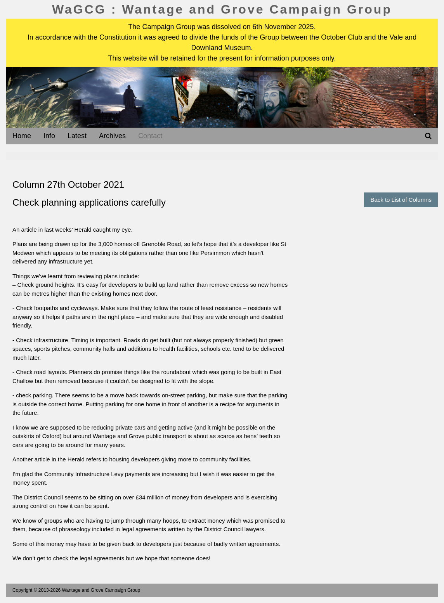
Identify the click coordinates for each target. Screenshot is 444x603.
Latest (77, 136)
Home (21, 136)
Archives (112, 136)
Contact (150, 136)
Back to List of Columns (401, 199)
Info (49, 136)
